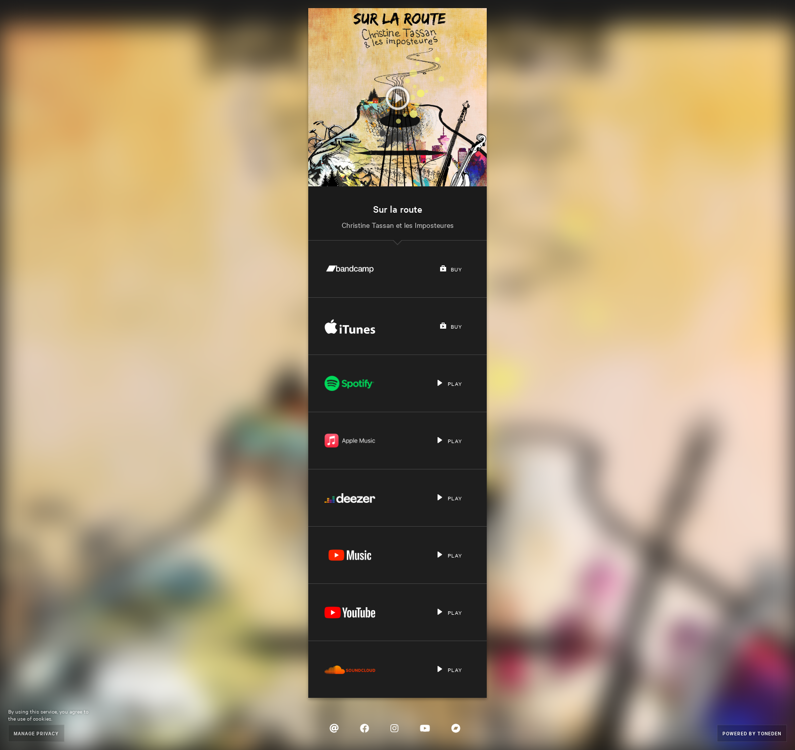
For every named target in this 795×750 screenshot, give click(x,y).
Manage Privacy (36, 733)
